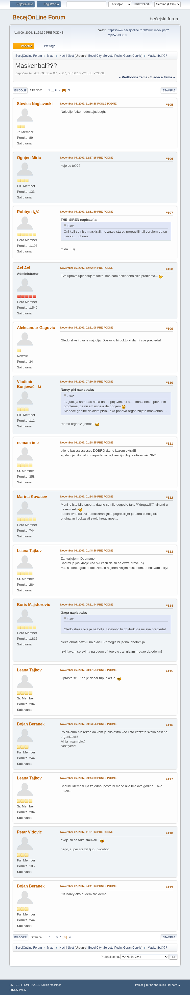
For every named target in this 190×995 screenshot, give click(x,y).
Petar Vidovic (29, 832)
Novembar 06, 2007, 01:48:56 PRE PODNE (86, 550)
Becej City (95, 55)
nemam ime (28, 443)
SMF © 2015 (31, 984)
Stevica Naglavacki (34, 104)
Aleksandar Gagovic (36, 328)
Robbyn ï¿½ (28, 212)
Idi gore (20, 937)
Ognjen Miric (29, 158)
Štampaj (169, 90)
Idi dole (20, 90)
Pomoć (139, 984)
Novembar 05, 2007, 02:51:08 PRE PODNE (86, 327)
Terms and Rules (156, 984)
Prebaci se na (110, 956)
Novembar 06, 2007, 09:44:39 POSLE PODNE (88, 777)
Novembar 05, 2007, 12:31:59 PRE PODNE (86, 211)
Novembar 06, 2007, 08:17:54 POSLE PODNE (88, 669)
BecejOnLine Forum (38, 17)
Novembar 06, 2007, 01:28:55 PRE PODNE (86, 442)
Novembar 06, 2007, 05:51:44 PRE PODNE (86, 604)
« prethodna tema (133, 77)
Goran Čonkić (132, 55)
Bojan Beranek (31, 724)
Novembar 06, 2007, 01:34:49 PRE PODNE (86, 496)
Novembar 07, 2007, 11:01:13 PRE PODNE (86, 831)
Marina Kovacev (32, 497)
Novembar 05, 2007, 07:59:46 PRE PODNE (86, 381)
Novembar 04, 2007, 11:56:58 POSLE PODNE (88, 103)
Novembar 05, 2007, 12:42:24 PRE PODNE (86, 267)
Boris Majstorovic (33, 605)
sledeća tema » (162, 77)
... (53, 90)
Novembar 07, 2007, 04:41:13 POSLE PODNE (88, 885)
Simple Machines (51, 984)
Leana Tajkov (29, 551)
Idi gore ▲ (174, 984)
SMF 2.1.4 (15, 984)
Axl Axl (23, 268)
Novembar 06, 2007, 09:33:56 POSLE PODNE (88, 723)
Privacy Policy (17, 989)
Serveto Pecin (112, 55)
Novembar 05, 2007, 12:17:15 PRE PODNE (86, 157)
